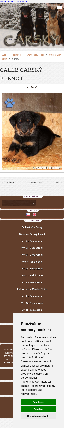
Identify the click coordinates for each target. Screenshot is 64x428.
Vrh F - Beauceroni (32, 296)
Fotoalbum (16, 55)
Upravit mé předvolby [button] (38, 416)
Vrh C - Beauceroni (35, 55)
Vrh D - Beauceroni (32, 268)
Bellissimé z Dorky (32, 227)
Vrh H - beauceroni (32, 310)
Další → (58, 182)
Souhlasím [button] (38, 402)
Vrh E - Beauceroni (31, 282)
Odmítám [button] (38, 409)
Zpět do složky (34, 182)
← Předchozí (8, 182)
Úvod (4, 55)
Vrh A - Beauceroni (31, 241)
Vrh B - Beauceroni (32, 248)
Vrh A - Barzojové (32, 261)
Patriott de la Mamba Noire (32, 289)
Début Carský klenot (32, 275)
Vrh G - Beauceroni (32, 303)
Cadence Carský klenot (32, 234)
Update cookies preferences (13, 1)
